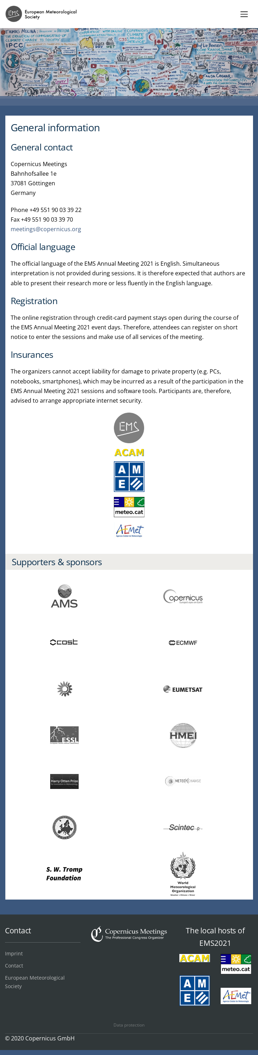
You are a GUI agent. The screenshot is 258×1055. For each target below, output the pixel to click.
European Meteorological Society (35, 982)
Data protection (129, 1025)
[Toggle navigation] (244, 14)
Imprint (14, 953)
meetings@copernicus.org (46, 229)
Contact (14, 965)
